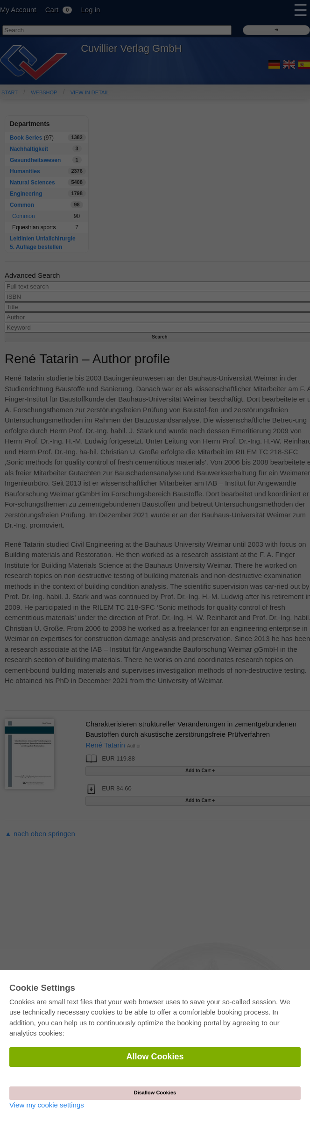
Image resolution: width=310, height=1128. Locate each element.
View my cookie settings (46, 1105)
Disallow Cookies (155, 1092)
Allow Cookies (154, 1056)
